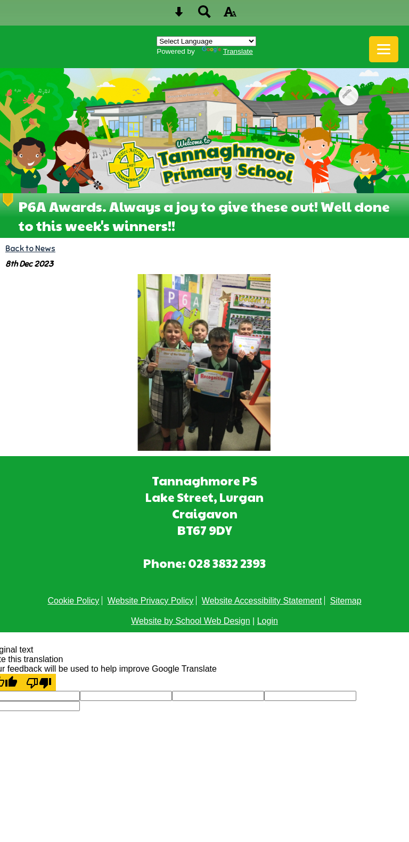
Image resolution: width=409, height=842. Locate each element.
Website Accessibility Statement (262, 600)
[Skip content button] (179, 15)
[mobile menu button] (383, 49)
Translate (227, 51)
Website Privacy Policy (151, 600)
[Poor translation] (39, 682)
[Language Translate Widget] (206, 41)
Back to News (30, 248)
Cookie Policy (73, 600)
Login (267, 620)
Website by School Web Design (190, 620)
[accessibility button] (230, 15)
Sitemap (346, 600)
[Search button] (204, 15)
